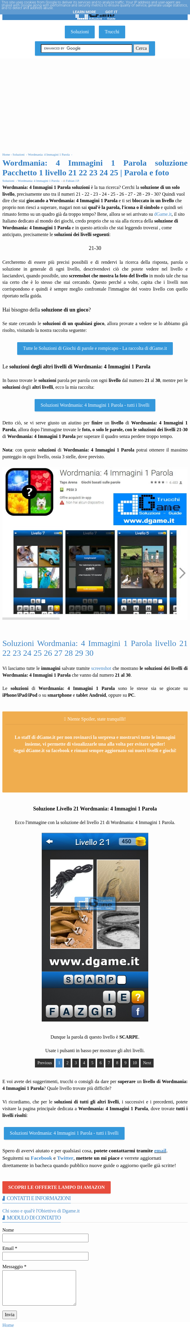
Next (147, 1063)
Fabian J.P (72, 180)
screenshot (101, 668)
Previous (44, 1063)
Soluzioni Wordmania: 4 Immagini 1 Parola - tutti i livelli (95, 405)
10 (135, 1063)
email (160, 1151)
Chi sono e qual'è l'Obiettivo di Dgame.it (41, 1210)
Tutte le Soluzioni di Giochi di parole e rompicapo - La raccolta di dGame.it (95, 348)
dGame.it (163, 214)
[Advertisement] (95, 103)
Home (8, 1325)
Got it (111, 12)
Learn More (84, 12)
